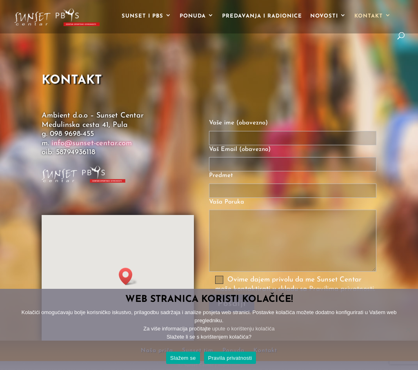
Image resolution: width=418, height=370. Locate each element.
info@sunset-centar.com (91, 143)
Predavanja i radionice (262, 16)
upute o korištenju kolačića (243, 329)
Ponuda (193, 16)
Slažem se (183, 358)
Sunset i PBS (142, 16)
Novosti (324, 16)
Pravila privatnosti (230, 358)
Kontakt (368, 16)
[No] (408, 330)
